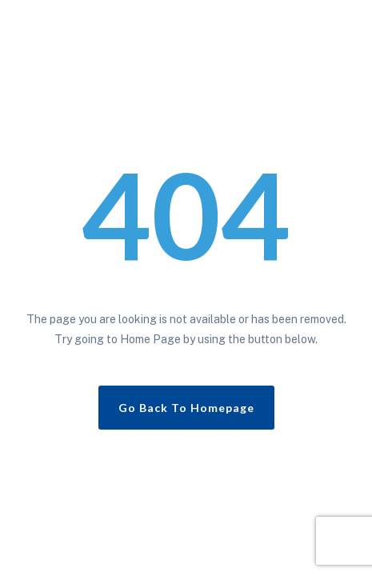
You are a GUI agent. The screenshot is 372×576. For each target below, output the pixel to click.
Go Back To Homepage (186, 407)
